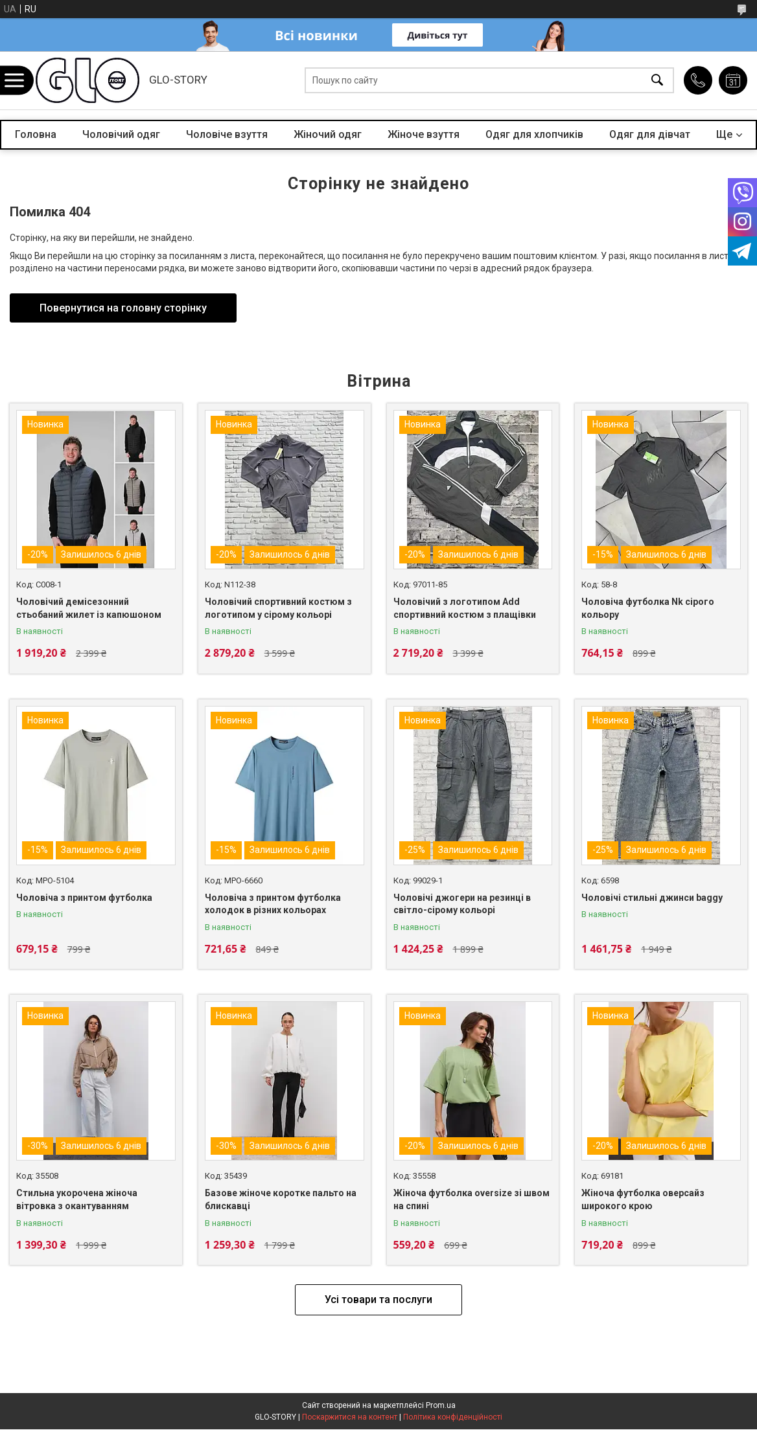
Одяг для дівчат (649, 134)
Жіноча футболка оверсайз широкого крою (643, 1199)
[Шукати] (657, 81)
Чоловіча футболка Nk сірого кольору (647, 608)
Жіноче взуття (424, 134)
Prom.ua (441, 1405)
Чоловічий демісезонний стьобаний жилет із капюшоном (88, 608)
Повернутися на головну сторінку (123, 308)
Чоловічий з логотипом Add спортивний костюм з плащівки (464, 608)
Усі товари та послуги (378, 1299)
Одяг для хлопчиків (534, 134)
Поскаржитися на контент (349, 1417)
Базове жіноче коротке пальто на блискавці (280, 1199)
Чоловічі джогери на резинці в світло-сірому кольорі (462, 904)
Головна (35, 134)
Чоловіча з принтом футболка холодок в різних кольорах (273, 904)
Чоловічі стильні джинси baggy (652, 897)
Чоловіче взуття (227, 134)
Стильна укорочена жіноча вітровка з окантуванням (76, 1199)
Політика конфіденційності (452, 1417)
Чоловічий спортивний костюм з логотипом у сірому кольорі (278, 608)
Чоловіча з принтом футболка (84, 897)
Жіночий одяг (328, 134)
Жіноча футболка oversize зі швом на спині (471, 1199)
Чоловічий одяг (121, 134)
